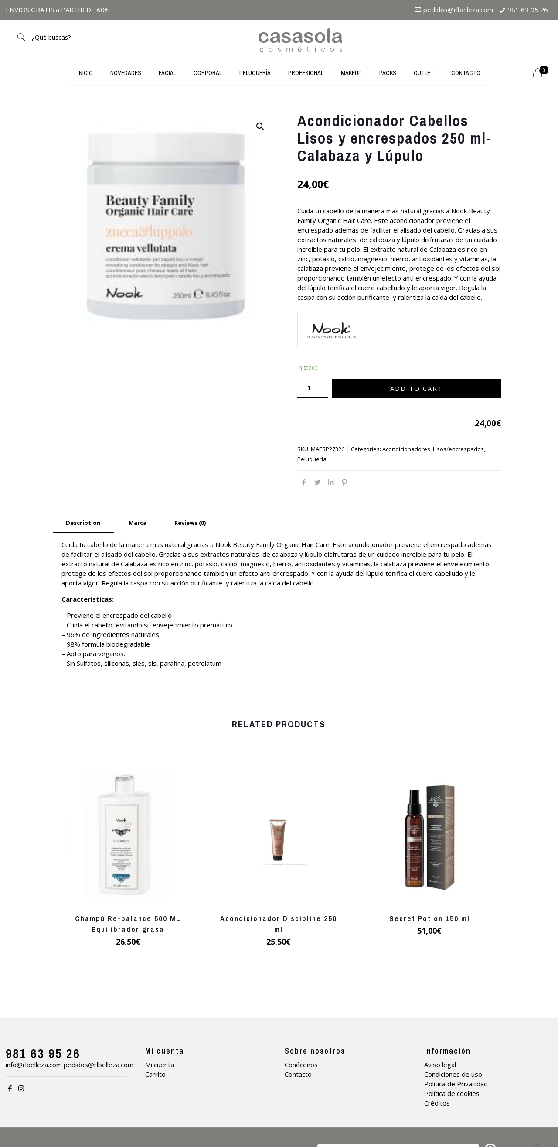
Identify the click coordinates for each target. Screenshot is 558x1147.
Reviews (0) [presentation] (190, 523)
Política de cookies (452, 1093)
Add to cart (416, 388)
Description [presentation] (83, 523)
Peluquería (312, 459)
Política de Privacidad (456, 1083)
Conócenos (301, 1064)
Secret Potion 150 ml (429, 918)
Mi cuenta (159, 1064)
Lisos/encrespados (458, 449)
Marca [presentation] (137, 523)
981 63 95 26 (527, 9)
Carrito (155, 1074)
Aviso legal (440, 1064)
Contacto (298, 1074)
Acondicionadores (406, 449)
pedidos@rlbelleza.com (458, 9)
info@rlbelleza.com (34, 1064)
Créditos (437, 1103)
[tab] (83, 523)
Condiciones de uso (453, 1074)
